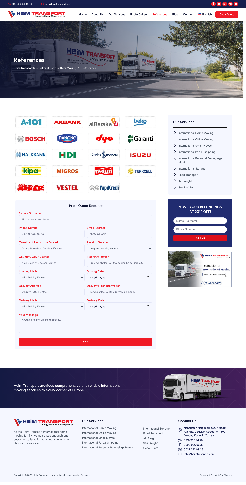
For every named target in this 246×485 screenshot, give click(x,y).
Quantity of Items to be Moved (38, 242)
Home (83, 14)
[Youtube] (236, 4)
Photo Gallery (139, 14)
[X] (219, 4)
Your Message (28, 315)
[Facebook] (213, 4)
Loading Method (29, 271)
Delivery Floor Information (104, 286)
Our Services (117, 14)
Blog (175, 14)
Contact (188, 14)
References (160, 14)
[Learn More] (22, 4)
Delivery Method (29, 300)
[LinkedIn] (230, 4)
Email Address (96, 228)
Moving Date (95, 271)
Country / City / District (34, 257)
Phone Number (28, 228)
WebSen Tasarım (223, 475)
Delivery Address (30, 286)
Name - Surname (30, 213)
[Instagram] (224, 4)
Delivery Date (95, 300)
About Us (98, 14)
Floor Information (98, 257)
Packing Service (97, 242)
